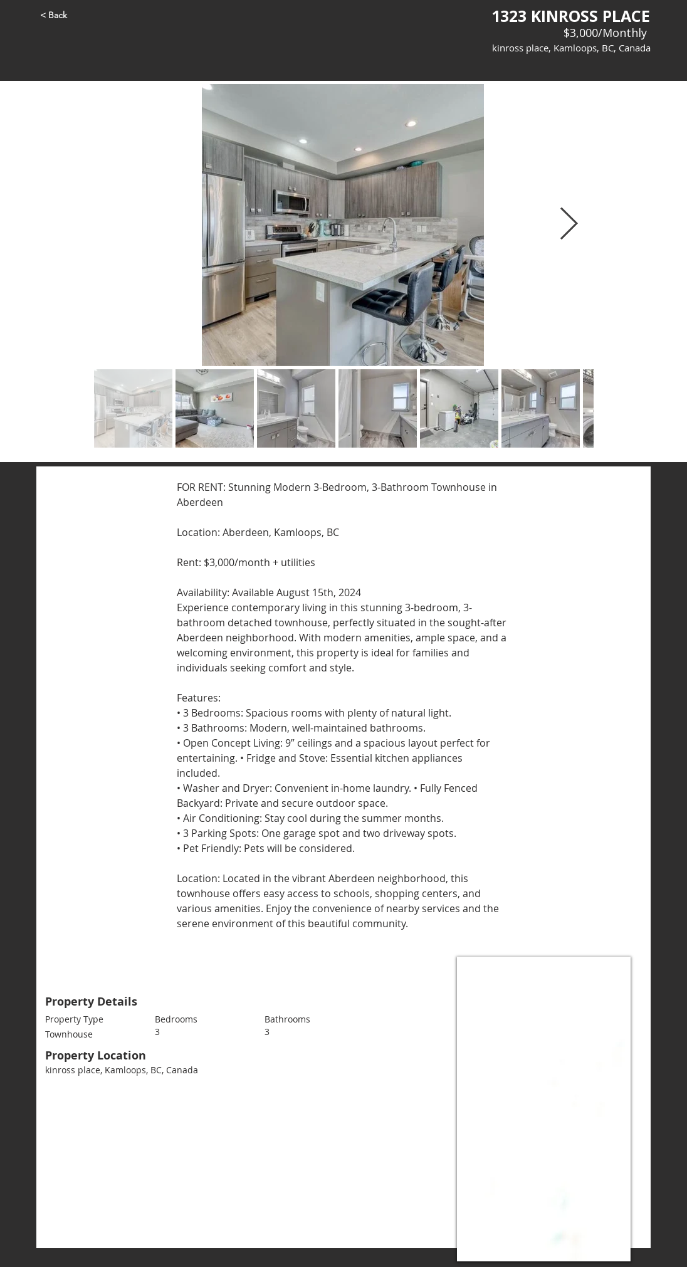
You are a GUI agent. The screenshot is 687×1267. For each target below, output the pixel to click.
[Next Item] (569, 225)
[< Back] (75, 15)
